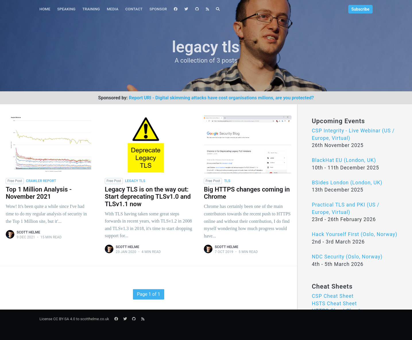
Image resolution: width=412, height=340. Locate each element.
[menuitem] (45, 9)
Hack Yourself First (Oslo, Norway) (354, 234)
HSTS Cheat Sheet (334, 303)
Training (91, 9)
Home (45, 9)
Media (113, 9)
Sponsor (158, 9)
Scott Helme (28, 232)
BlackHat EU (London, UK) (344, 160)
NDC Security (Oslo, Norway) (347, 257)
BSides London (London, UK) (347, 183)
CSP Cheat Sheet (332, 296)
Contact (134, 9)
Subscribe (360, 9)
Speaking (66, 9)
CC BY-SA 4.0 (64, 319)
